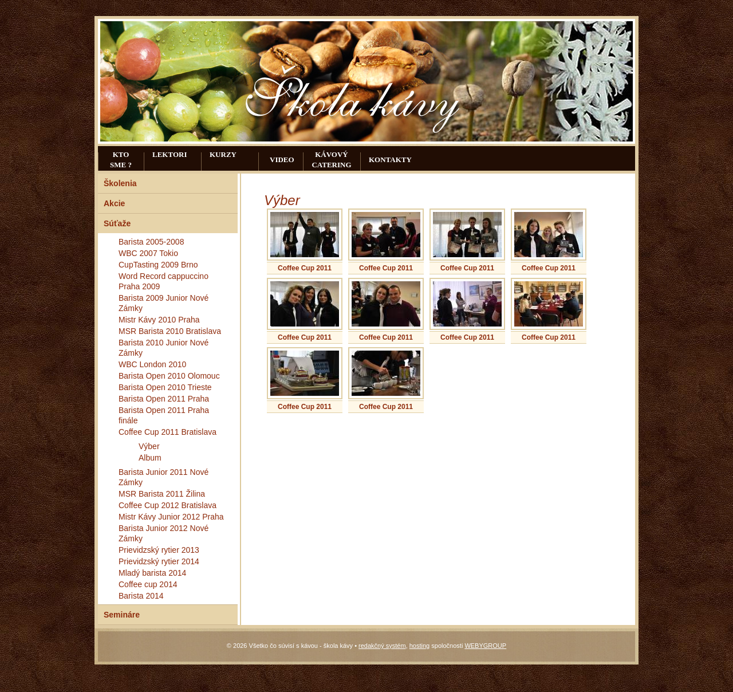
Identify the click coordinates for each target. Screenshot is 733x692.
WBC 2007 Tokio (148, 253)
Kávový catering (331, 159)
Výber (149, 446)
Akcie (114, 203)
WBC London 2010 (152, 364)
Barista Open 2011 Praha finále (164, 415)
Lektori (169, 154)
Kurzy (223, 154)
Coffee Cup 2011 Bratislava (167, 432)
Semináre (122, 614)
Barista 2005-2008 (151, 241)
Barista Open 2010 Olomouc (169, 375)
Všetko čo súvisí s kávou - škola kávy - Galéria (355, 93)
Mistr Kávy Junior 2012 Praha (171, 516)
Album (150, 457)
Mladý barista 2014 (152, 572)
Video (282, 159)
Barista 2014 (141, 595)
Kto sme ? (121, 159)
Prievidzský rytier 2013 (159, 550)
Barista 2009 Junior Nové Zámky (163, 303)
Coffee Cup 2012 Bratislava (167, 505)
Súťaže (117, 223)
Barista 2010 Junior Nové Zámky (163, 347)
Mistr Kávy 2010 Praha (159, 319)
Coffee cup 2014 (148, 584)
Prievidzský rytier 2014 (159, 561)
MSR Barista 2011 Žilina (162, 493)
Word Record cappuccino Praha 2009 (163, 281)
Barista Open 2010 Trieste (165, 387)
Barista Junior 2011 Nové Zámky (163, 477)
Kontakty (390, 159)
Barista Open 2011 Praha (164, 398)
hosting (419, 645)
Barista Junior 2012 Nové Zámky (163, 533)
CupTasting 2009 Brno (158, 264)
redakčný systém (382, 645)
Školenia (120, 183)
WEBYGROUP (485, 645)
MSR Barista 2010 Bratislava (170, 331)
